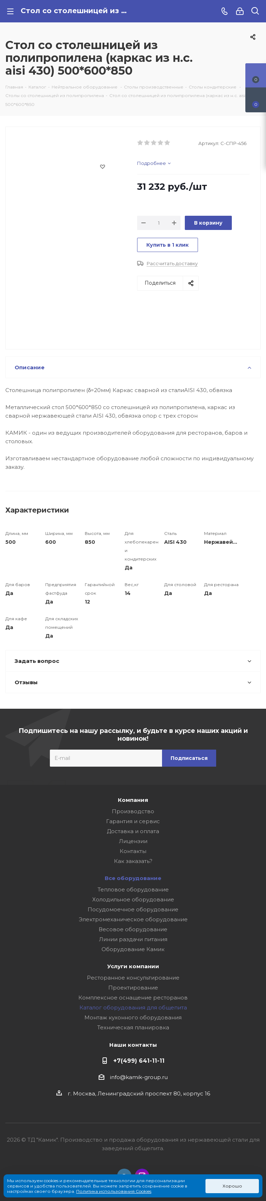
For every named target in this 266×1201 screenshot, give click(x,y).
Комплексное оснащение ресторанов (133, 997)
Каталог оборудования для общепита (133, 1007)
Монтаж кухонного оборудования (133, 1017)
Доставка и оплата (133, 831)
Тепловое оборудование (133, 889)
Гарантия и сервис (133, 821)
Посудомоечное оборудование (133, 909)
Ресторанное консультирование (133, 977)
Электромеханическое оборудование (133, 919)
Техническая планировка (133, 1027)
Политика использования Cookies (113, 1191)
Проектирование (133, 987)
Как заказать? (133, 861)
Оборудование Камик (133, 949)
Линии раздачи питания (133, 939)
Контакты (133, 851)
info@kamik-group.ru (139, 1077)
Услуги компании (133, 966)
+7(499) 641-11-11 (139, 1060)
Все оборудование (133, 878)
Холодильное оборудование (133, 899)
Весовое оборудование (133, 929)
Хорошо (232, 1186)
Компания (133, 800)
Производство (133, 811)
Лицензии (133, 841)
